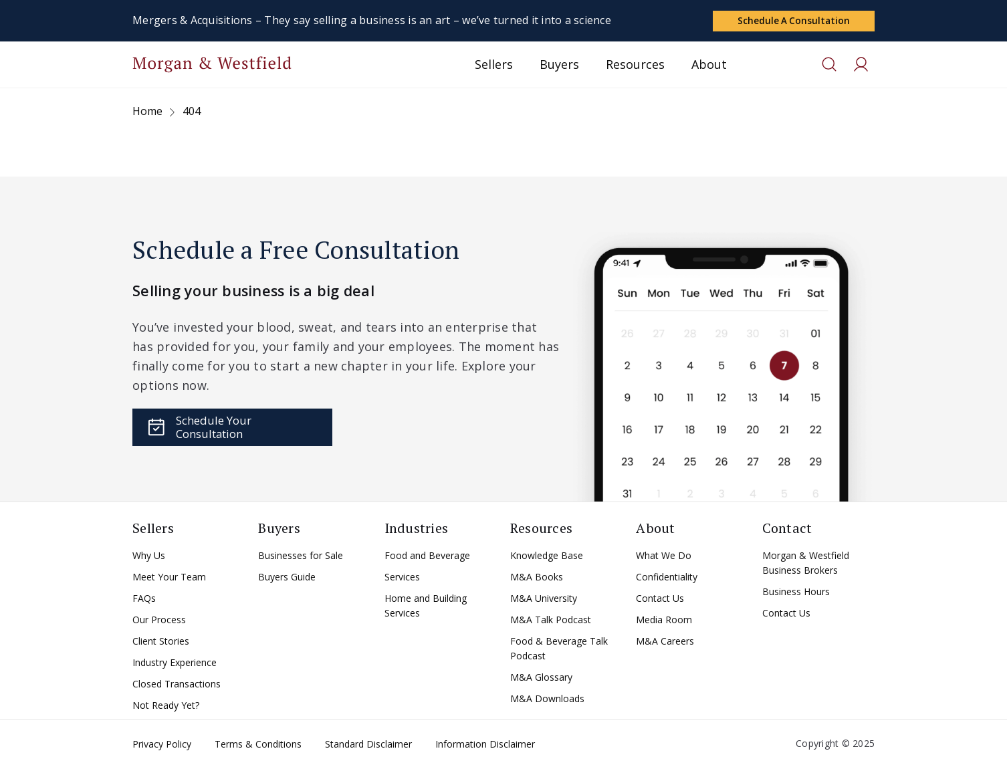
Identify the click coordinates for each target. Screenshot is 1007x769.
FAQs (144, 600)
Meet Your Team (169, 579)
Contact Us (660, 600)
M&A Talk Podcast (550, 622)
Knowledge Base (546, 558)
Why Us (148, 558)
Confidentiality (666, 579)
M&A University (543, 600)
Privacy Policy (161, 746)
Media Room (664, 622)
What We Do (663, 558)
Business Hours (796, 594)
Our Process (159, 622)
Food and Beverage (427, 558)
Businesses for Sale (300, 558)
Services (402, 579)
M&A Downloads (547, 701)
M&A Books (536, 579)
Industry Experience (174, 665)
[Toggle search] (829, 66)
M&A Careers (665, 643)
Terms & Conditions (258, 746)
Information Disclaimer (485, 746)
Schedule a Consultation (793, 20)
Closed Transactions (176, 686)
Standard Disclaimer (368, 746)
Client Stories (160, 643)
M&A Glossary (541, 679)
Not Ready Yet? (165, 707)
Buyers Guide (287, 579)
